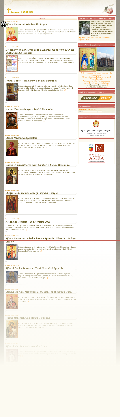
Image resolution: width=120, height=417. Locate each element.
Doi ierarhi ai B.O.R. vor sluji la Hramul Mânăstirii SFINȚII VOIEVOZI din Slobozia (40, 51)
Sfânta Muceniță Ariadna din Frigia (26, 24)
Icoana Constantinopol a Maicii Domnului (30, 109)
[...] (53, 34)
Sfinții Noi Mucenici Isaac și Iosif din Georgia (32, 193)
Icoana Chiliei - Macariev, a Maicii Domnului (32, 80)
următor (42, 19)
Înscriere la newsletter (87, 110)
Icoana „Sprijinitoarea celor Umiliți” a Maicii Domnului (37, 165)
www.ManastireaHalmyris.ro (95, 85)
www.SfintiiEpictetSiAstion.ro (96, 87)
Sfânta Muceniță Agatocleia (21, 137)
